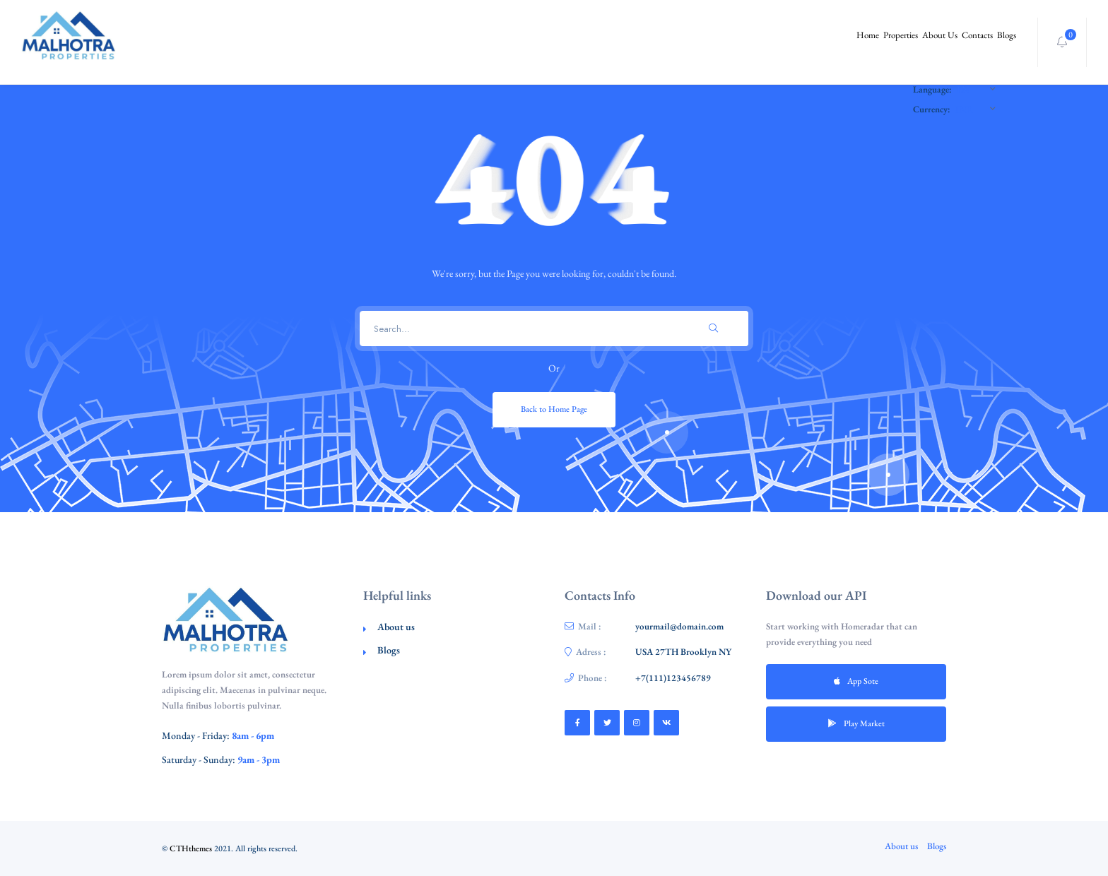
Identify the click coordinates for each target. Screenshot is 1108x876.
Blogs (999, 42)
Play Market (856, 723)
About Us (904, 42)
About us (396, 626)
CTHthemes (191, 848)
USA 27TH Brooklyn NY (683, 652)
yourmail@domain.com (679, 626)
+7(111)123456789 (673, 678)
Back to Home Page (554, 409)
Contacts (956, 42)
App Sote (856, 681)
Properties (850, 42)
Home (803, 42)
